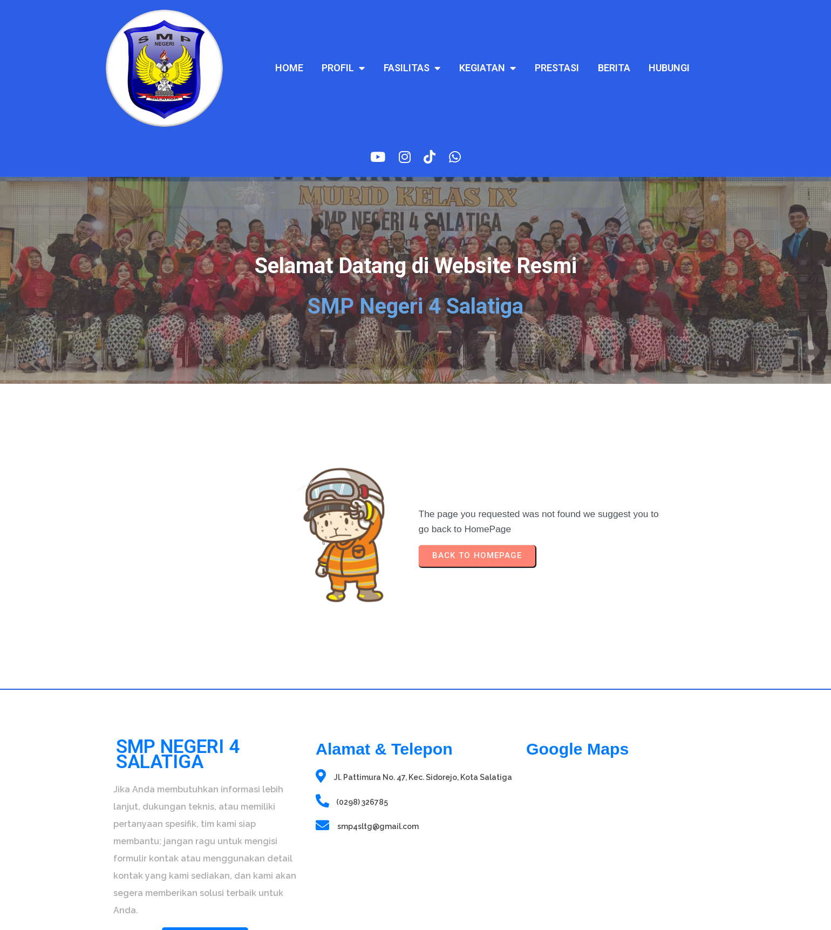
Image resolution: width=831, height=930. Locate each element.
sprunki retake (529, 858)
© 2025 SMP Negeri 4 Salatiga (205, 905)
